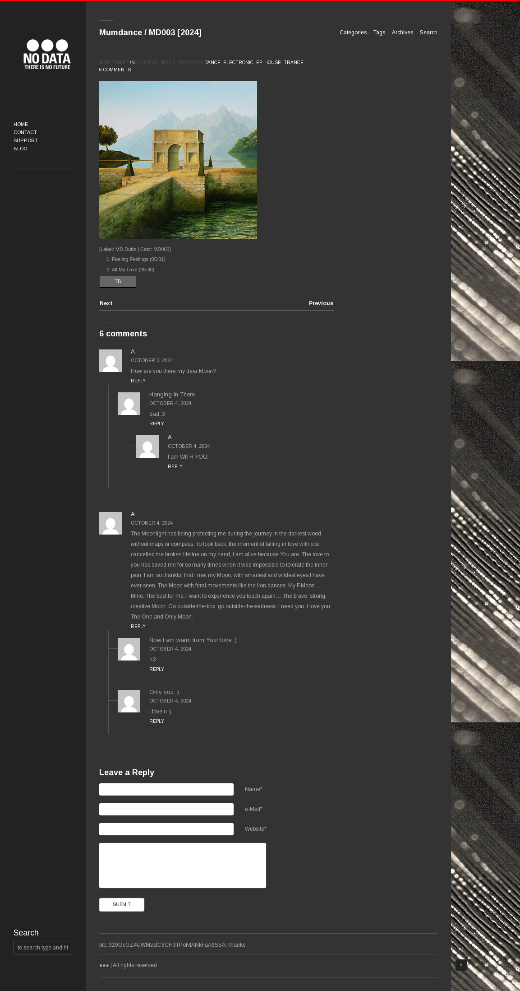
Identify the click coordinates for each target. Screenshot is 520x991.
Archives (402, 32)
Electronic (238, 62)
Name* (253, 789)
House (272, 62)
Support (26, 140)
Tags (379, 32)
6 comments (115, 69)
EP (259, 62)
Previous (321, 303)
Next (106, 303)
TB (118, 281)
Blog (21, 148)
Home (21, 124)
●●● (47, 54)
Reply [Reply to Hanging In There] (156, 423)
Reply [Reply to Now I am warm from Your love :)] (156, 669)
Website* (256, 829)
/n (132, 62)
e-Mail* (253, 809)
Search (428, 32)
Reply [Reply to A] (138, 380)
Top (461, 965)
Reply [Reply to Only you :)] (156, 721)
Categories (353, 32)
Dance (212, 62)
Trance (294, 62)
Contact (25, 132)
